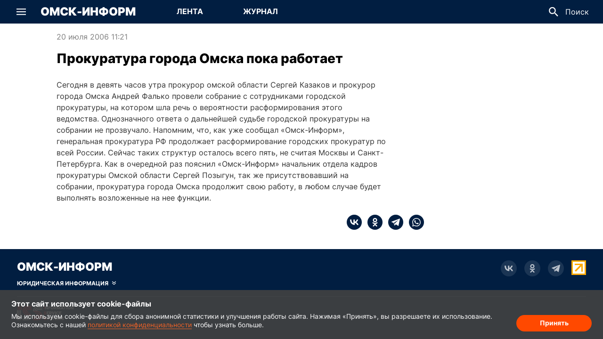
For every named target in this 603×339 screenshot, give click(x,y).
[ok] (372, 222)
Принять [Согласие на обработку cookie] (554, 323)
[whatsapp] (413, 222)
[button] (21, 12)
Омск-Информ (88, 11)
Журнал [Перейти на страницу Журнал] (260, 11)
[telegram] (393, 222)
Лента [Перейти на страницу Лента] (190, 11)
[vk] (354, 222)
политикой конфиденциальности (140, 325)
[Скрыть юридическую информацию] (66, 283)
